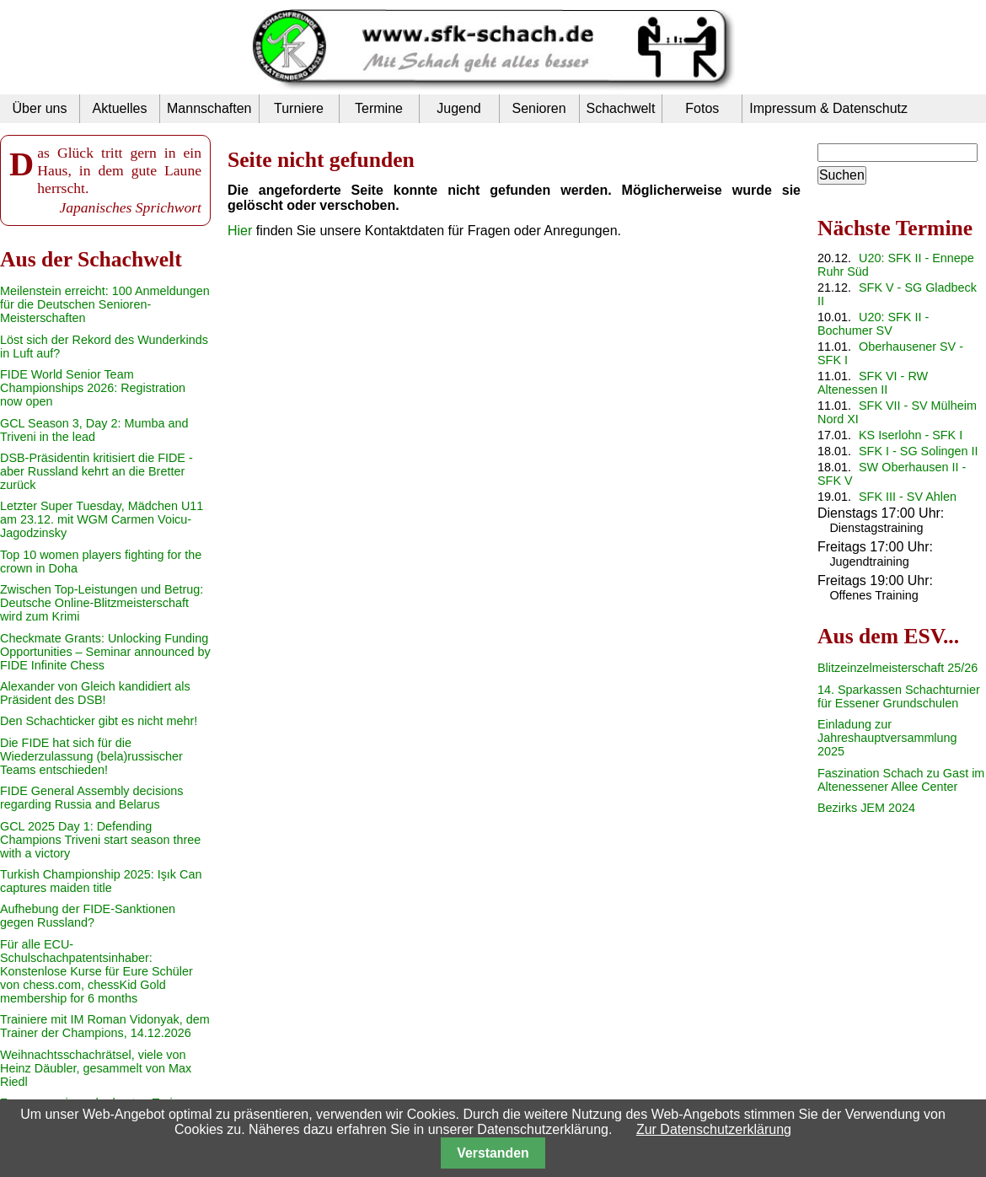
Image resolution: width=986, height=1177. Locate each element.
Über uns (40, 108)
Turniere (299, 108)
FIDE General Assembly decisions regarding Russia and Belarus (92, 797)
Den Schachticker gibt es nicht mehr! (98, 721)
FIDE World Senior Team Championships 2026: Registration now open (92, 388)
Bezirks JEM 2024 (866, 807)
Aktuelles (120, 108)
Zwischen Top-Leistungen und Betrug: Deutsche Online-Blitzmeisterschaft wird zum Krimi (101, 603)
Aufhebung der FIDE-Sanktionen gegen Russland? (87, 915)
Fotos (702, 108)
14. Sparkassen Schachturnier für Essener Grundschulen (898, 696)
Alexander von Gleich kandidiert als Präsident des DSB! (95, 693)
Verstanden (492, 1153)
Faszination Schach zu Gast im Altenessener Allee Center (900, 779)
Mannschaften (209, 108)
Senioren (538, 108)
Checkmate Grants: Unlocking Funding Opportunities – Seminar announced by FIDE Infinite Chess (105, 651)
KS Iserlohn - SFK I (910, 435)
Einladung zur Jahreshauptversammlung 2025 (887, 737)
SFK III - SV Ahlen (908, 496)
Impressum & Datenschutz (828, 108)
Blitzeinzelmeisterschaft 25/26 (897, 667)
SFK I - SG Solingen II (918, 451)
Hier (240, 230)
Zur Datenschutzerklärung (713, 1129)
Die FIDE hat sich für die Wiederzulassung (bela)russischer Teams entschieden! (91, 756)
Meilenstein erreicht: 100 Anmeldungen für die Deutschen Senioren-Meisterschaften (105, 304)
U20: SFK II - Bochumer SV (873, 323)
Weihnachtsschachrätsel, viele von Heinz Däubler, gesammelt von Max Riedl (95, 1068)
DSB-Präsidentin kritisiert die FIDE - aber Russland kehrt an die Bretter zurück (96, 471)
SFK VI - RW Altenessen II (872, 382)
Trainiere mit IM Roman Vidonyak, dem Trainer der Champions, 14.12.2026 (105, 1026)
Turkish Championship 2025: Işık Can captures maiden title (100, 881)
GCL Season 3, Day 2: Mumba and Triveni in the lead (94, 430)
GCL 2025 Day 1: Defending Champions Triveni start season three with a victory (100, 840)
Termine (379, 108)
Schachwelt (621, 108)
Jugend (459, 108)
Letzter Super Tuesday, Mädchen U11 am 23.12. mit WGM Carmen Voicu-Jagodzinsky (101, 519)
